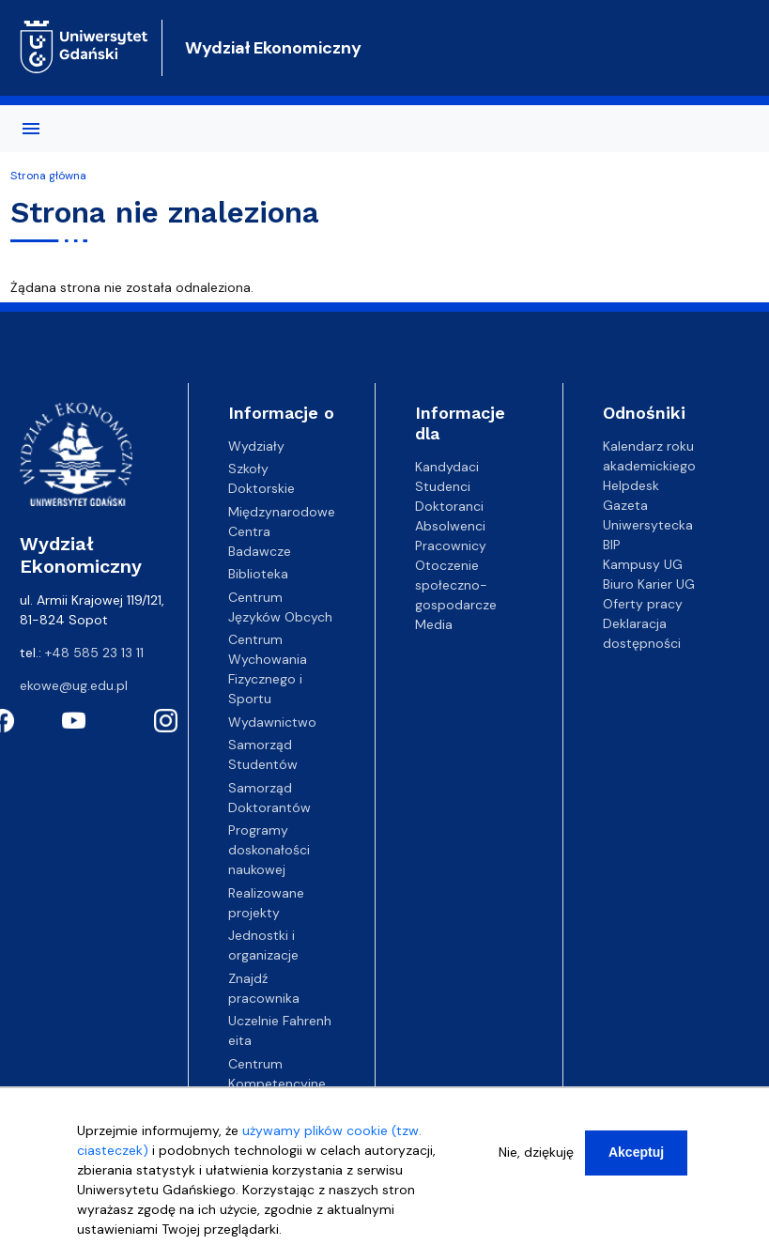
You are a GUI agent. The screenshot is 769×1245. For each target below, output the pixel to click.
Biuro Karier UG (649, 584)
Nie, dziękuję (536, 1154)
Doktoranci (449, 506)
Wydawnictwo (272, 722)
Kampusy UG (643, 564)
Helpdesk (631, 485)
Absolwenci (450, 525)
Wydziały (256, 446)
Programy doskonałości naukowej (269, 850)
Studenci (442, 486)
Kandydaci (447, 466)
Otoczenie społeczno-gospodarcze (456, 585)
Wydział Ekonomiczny (273, 48)
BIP (612, 544)
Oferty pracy (643, 603)
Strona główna (48, 175)
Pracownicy (450, 545)
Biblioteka (258, 573)
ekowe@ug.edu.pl (74, 685)
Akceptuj (636, 1154)
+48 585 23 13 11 (94, 652)
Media (434, 624)
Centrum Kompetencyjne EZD (277, 1083)
